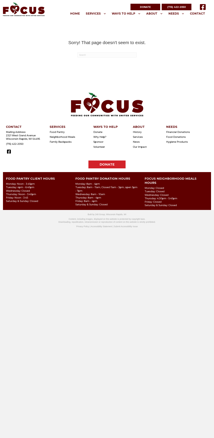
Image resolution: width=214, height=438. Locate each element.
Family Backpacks (61, 141)
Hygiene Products (177, 141)
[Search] (107, 54)
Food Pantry (57, 132)
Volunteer (99, 147)
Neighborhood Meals (62, 137)
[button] (145, 7)
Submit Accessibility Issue (126, 226)
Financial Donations (178, 132)
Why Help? (99, 137)
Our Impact (140, 147)
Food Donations (176, 137)
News (136, 141)
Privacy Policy (82, 226)
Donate (97, 132)
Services (138, 137)
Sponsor (98, 141)
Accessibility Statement (101, 226)
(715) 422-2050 (14, 144)
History (137, 132)
